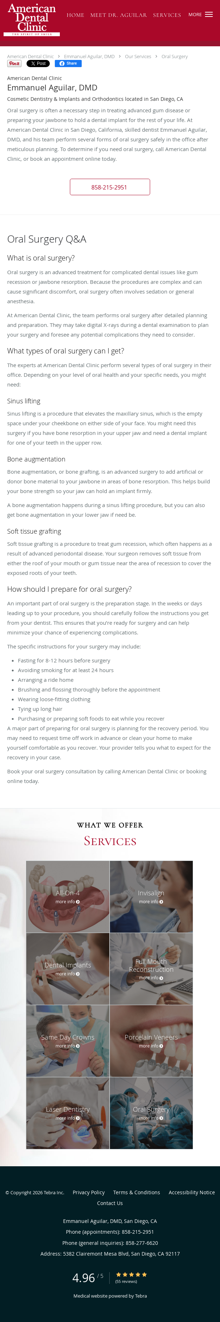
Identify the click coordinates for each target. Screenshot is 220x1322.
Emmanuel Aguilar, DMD (89, 56)
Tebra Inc (53, 1192)
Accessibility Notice (192, 1192)
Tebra (141, 1296)
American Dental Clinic (30, 56)
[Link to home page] (40, 20)
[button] (209, 14)
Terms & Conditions (136, 1192)
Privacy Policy (89, 1192)
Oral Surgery (175, 56)
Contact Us (110, 1203)
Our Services (138, 56)
